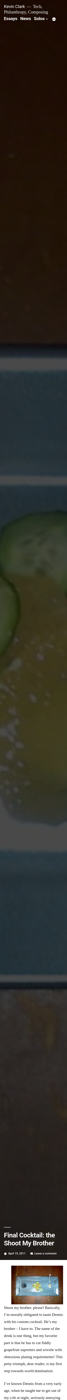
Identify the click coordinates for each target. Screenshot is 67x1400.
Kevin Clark (14, 6)
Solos (39, 18)
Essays (10, 18)
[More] (54, 19)
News (25, 18)
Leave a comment (45, 1253)
